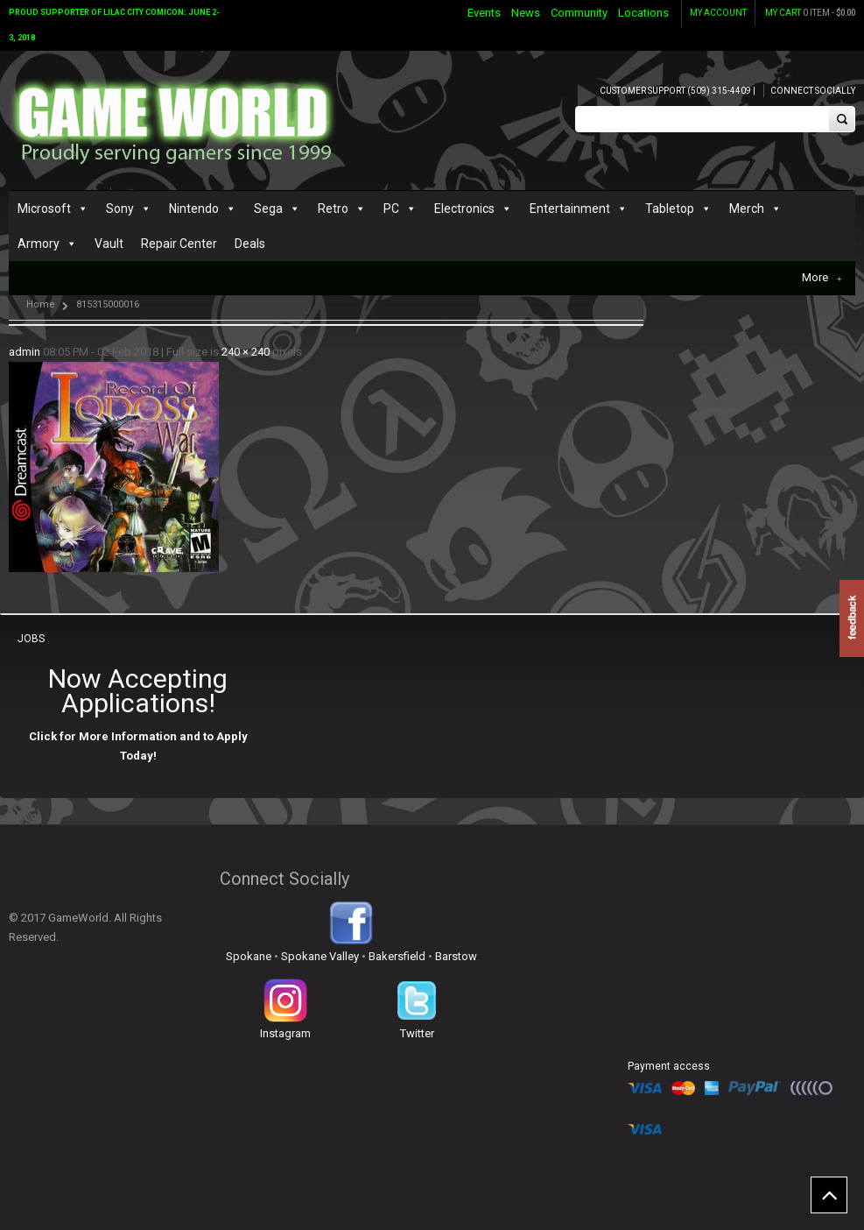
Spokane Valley (320, 956)
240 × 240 (245, 351)
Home (40, 304)
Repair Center (179, 244)
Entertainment (570, 208)
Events (484, 12)
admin (24, 351)
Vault (109, 244)
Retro (333, 208)
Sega (268, 208)
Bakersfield (397, 956)
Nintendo (194, 208)
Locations (643, 12)
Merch (746, 208)
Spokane (248, 956)
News (525, 12)
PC (391, 208)
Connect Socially (812, 90)
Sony (120, 208)
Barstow (456, 956)
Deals (250, 244)
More (822, 278)
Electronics (464, 208)
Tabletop (669, 208)
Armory (39, 244)
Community (579, 12)
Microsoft (44, 208)
